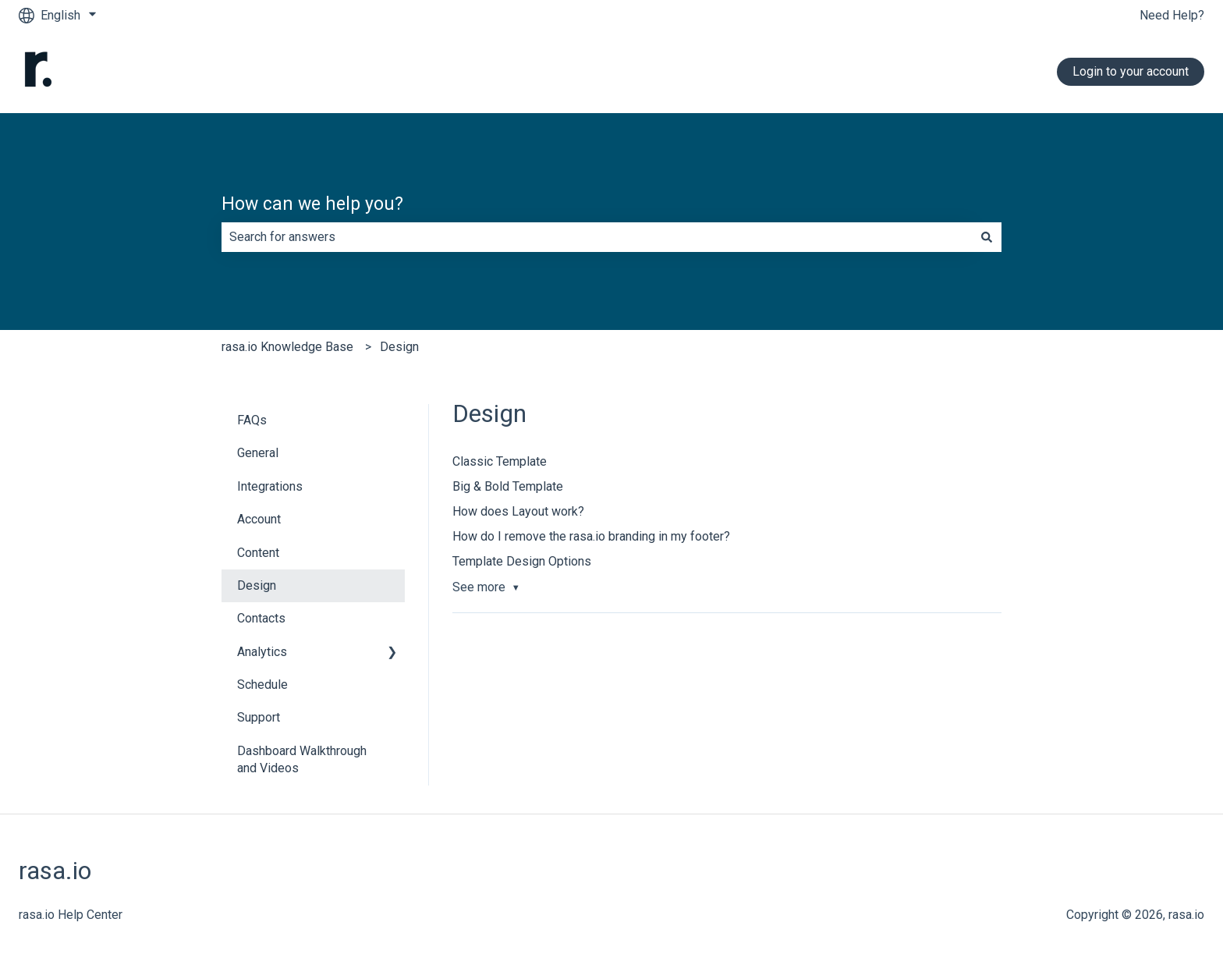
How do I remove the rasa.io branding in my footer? (591, 536)
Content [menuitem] (258, 552)
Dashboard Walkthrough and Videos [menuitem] (302, 759)
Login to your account (1130, 71)
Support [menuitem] (258, 717)
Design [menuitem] (256, 585)
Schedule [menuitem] (262, 684)
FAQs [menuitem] (252, 420)
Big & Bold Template (507, 486)
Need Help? (1172, 15)
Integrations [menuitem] (270, 486)
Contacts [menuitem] (261, 618)
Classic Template (499, 461)
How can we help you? (312, 204)
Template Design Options (521, 561)
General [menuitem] (257, 452)
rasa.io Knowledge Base (287, 346)
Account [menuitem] (259, 519)
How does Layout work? (518, 511)
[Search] (986, 237)
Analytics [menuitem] (262, 651)
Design (399, 346)
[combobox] (597, 237)
